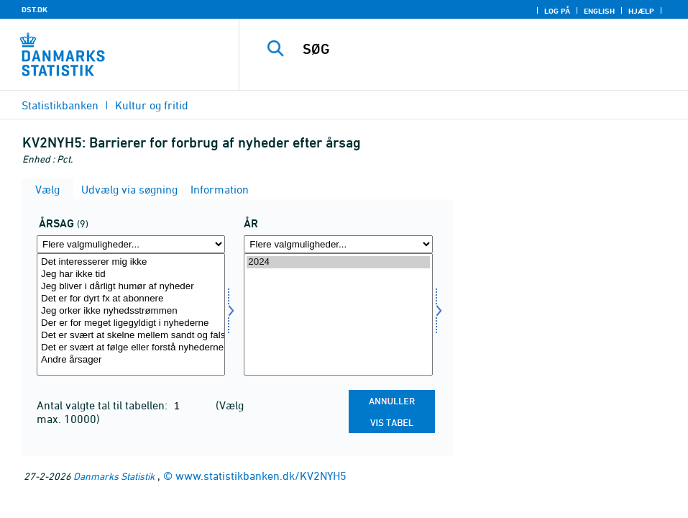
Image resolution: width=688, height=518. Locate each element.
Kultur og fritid (151, 105)
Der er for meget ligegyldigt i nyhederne (131, 323)
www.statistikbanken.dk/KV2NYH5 (261, 475)
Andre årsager (131, 360)
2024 (338, 262)
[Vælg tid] (338, 314)
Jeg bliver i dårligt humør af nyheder (131, 287)
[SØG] (474, 49)
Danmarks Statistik (114, 476)
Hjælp (641, 11)
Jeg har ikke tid (131, 274)
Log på (557, 11)
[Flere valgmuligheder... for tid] (338, 244)
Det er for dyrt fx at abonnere (131, 299)
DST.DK (34, 9)
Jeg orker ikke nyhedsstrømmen (131, 311)
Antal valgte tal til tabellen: (103, 405)
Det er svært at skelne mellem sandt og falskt (131, 336)
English (599, 11)
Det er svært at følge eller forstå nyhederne (131, 348)
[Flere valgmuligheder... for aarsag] (131, 244)
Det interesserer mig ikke (131, 262)
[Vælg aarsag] (131, 314)
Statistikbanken (60, 105)
